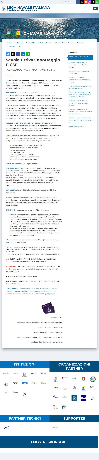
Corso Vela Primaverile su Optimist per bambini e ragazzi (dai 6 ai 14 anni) (80, 112)
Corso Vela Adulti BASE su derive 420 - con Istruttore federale (78, 65)
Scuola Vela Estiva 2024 (77, 127)
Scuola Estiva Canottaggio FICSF (78, 58)
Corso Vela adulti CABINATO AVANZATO (78, 72)
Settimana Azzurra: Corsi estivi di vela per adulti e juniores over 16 (80, 120)
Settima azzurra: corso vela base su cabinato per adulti (80, 87)
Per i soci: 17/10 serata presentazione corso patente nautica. (79, 80)
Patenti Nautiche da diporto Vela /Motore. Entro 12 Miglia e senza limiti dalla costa (79, 95)
